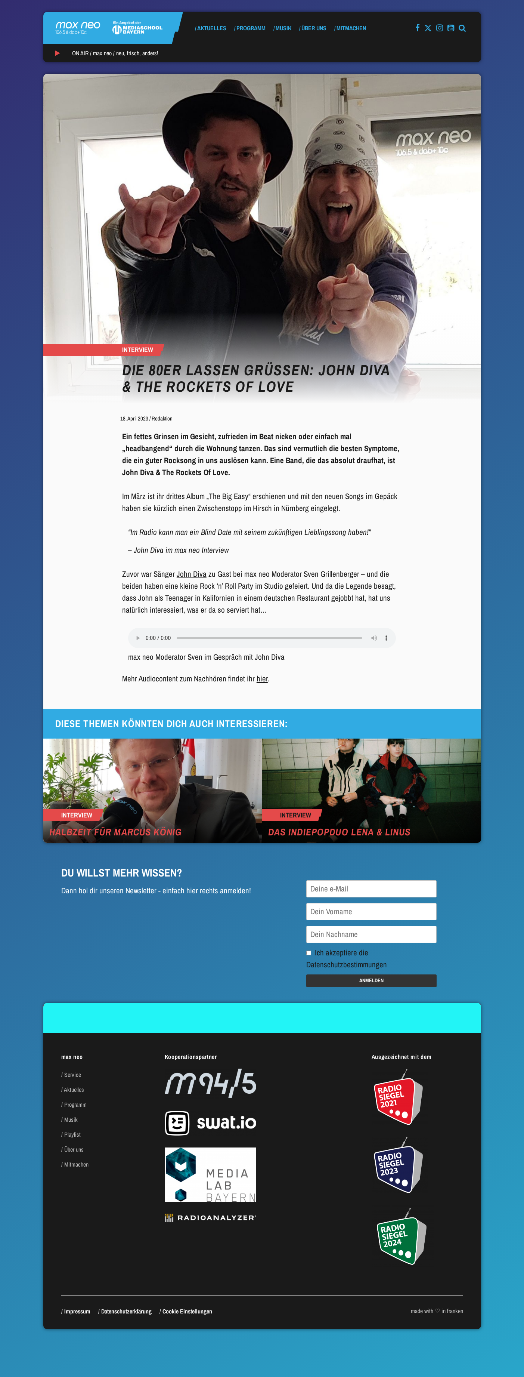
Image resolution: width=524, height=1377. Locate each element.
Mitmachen (351, 28)
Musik (283, 28)
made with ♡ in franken (437, 1311)
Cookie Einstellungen (187, 1311)
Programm (251, 28)
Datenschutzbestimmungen (346, 964)
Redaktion (162, 418)
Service (72, 1075)
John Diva (192, 574)
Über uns (313, 28)
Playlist (72, 1134)
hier (262, 678)
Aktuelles (211, 28)
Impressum (77, 1311)
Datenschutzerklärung (126, 1311)
